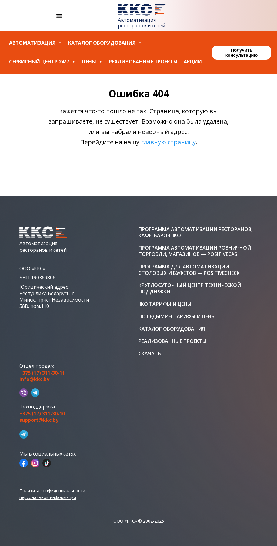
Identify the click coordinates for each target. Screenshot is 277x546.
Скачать (149, 353)
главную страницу (168, 142)
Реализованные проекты (143, 62)
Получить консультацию (241, 52)
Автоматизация (35, 43)
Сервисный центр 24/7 (42, 62)
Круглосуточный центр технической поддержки (189, 288)
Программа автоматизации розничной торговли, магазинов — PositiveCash (194, 251)
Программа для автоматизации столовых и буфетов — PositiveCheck (189, 270)
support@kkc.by (38, 420)
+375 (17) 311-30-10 (42, 414)
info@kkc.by (34, 379)
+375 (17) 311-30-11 (42, 373)
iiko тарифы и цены (165, 304)
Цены (92, 62)
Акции (193, 62)
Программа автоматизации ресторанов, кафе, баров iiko (195, 232)
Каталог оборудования (105, 43)
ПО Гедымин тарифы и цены (177, 316)
